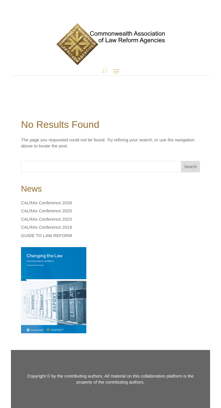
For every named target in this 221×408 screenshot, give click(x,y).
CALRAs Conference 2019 (46, 227)
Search (190, 166)
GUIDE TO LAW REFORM (46, 235)
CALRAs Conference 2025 (46, 210)
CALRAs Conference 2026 (46, 202)
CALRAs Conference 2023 (46, 219)
